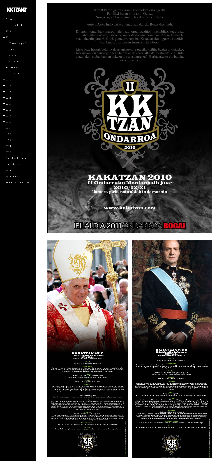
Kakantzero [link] (11, 170)
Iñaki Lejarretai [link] (13, 164)
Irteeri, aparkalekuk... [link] (16, 25)
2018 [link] (8, 121)
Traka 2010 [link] (14, 49)
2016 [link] (8, 109)
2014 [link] (8, 97)
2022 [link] (8, 134)
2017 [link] (8, 115)
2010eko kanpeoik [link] (18, 43)
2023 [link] (8, 139)
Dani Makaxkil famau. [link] (16, 158)
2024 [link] (8, 146)
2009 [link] (8, 31)
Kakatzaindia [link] (12, 176)
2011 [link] (8, 79)
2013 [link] (8, 91)
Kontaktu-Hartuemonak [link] (17, 182)
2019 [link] (8, 127)
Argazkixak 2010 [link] (16, 61)
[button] (220, 4)
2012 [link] (8, 85)
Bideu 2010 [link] (14, 55)
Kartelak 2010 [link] (16, 67)
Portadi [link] (9, 19)
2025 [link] (8, 152)
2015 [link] (8, 103)
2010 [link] (8, 37)
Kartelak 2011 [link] (18, 73)
